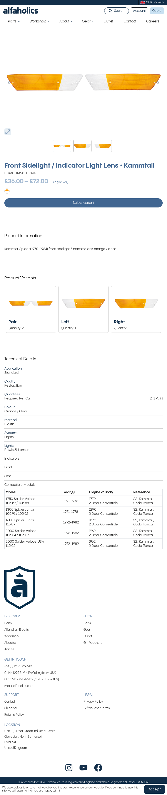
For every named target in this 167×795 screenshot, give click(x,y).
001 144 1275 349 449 (18, 679)
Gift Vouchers (93, 642)
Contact (9, 701)
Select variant (83, 203)
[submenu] (164, 2)
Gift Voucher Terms (97, 708)
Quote (157, 11)
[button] (62, 146)
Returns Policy (14, 714)
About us (10, 642)
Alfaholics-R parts (16, 629)
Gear (87, 629)
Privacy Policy (93, 701)
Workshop (11, 636)
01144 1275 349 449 (17, 672)
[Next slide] (149, 82)
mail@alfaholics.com (18, 686)
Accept (155, 789)
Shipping (10, 708)
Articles (9, 649)
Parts (8, 623)
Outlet (88, 636)
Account (139, 11)
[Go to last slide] (18, 82)
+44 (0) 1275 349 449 (18, 666)
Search (119, 11)
